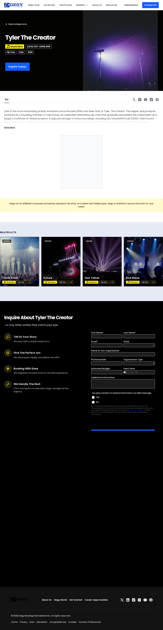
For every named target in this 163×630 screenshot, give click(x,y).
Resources (111, 5)
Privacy (23, 622)
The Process (65, 5)
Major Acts (33, 5)
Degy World (60, 599)
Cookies (72, 622)
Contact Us (150, 5)
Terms (14, 622)
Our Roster (49, 5)
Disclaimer (42, 622)
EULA (32, 622)
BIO (7, 99)
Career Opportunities (96, 599)
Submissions (131, 5)
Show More (9, 127)
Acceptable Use (58, 622)
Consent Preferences (90, 622)
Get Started (75, 599)
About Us (97, 5)
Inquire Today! (17, 66)
